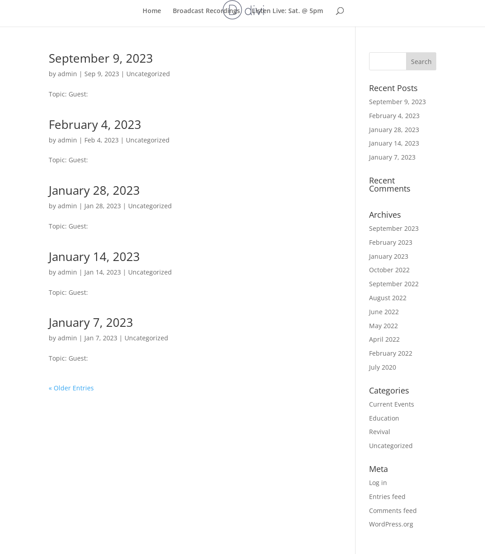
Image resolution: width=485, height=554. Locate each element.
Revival (379, 431)
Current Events (391, 404)
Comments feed (393, 510)
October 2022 (389, 270)
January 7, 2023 (91, 322)
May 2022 (383, 325)
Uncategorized (148, 73)
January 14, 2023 (94, 256)
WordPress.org (391, 524)
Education (384, 418)
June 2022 (384, 311)
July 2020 (382, 367)
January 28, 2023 (94, 190)
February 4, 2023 (95, 124)
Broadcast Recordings (206, 10)
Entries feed (387, 496)
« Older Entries (71, 388)
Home (152, 10)
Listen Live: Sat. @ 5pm (287, 10)
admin (67, 73)
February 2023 (390, 242)
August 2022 (387, 297)
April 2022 (384, 339)
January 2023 (388, 256)
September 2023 (394, 228)
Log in (378, 482)
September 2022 (394, 283)
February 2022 (390, 353)
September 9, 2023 (101, 58)
